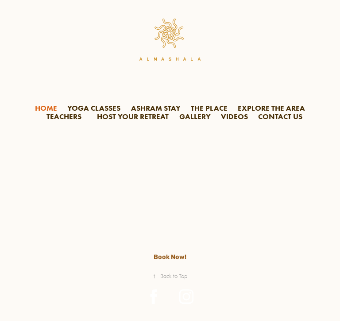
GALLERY (195, 116)
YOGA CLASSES (93, 108)
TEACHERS (63, 116)
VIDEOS (234, 116)
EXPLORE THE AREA (271, 108)
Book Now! (170, 257)
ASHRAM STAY (156, 108)
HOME (46, 108)
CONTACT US (280, 116)
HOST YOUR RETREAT (133, 116)
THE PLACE (209, 108)
